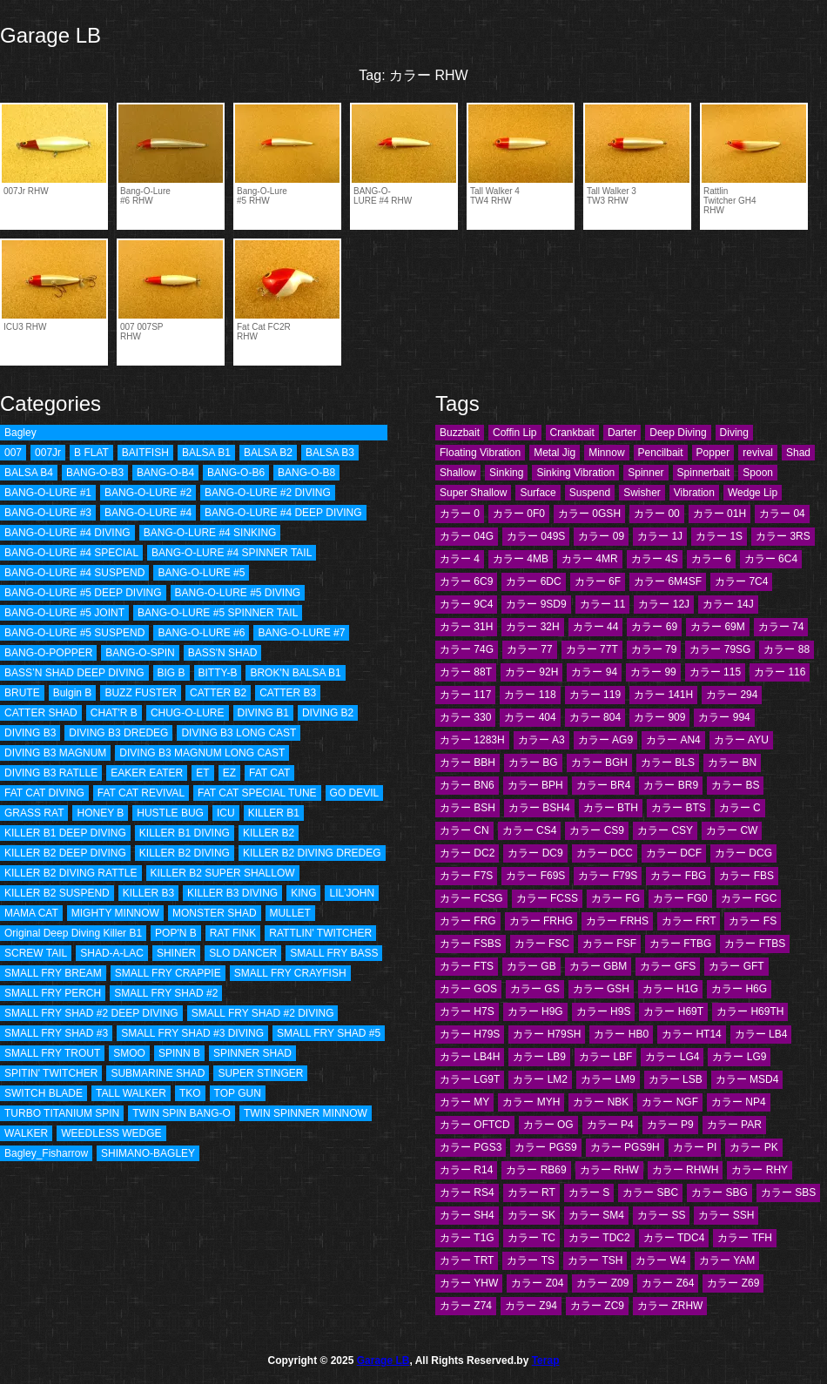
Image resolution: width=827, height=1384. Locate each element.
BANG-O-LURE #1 (47, 493)
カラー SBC (650, 1192)
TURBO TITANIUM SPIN (61, 1113)
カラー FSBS (470, 943)
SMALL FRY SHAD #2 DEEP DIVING (91, 1013)
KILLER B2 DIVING (184, 853)
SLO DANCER (243, 953)
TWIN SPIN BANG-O (181, 1113)
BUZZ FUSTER (140, 693)
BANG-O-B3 (95, 473)
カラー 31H (466, 627)
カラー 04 (782, 513)
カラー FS (753, 921)
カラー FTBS (754, 943)
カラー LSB (676, 1079)
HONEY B (100, 813)
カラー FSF (609, 943)
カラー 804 (595, 717)
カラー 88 (786, 649)
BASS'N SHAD (223, 653)
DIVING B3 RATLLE (50, 773)
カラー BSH (467, 808)
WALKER (26, 1133)
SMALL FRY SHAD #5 (328, 1033)
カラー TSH (595, 1260)
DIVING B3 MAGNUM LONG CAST (202, 753)
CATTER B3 (287, 693)
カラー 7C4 (741, 581)
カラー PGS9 (545, 1147)
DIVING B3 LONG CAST (238, 733)
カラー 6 (711, 559)
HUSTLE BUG (170, 813)
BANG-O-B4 (165, 473)
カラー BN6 (467, 785)
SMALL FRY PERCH (52, 993)
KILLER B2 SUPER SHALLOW (223, 873)
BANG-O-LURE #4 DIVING (67, 533)
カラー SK (531, 1215)
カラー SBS (788, 1192)
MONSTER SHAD (214, 913)
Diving (734, 433)
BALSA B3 (330, 453)
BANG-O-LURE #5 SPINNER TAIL (218, 613)
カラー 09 (601, 536)
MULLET (290, 913)
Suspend (589, 493)
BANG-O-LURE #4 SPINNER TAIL (231, 553)
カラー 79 (654, 649)
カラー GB (531, 966)
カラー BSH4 (539, 808)
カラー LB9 (539, 1057)
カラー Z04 (537, 1283)
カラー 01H (719, 513)
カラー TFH (744, 1238)
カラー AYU (741, 740)
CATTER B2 (218, 693)
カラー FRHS (617, 921)
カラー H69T (673, 1011)
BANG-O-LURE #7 (301, 633)
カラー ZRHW (670, 1306)
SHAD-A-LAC (112, 953)
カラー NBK (601, 1102)
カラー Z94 (531, 1306)
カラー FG (615, 898)
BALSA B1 (206, 453)
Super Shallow (473, 493)
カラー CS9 (596, 830)
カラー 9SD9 (536, 604)
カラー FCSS (547, 898)
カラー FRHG (541, 921)
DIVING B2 (327, 713)
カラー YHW (469, 1283)
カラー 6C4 (770, 559)
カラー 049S (536, 536)
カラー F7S (466, 876)
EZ (229, 773)
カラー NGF (670, 1102)
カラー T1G (467, 1238)
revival (758, 453)
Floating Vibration (480, 453)
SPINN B (179, 1053)
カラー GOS (468, 989)
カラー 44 (596, 627)
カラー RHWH (685, 1170)
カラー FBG (678, 876)
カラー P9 (670, 1125)
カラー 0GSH (589, 513)
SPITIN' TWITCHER (50, 1073)
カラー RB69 (536, 1170)
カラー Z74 (466, 1306)
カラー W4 (660, 1260)
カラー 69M (717, 627)
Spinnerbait (703, 473)
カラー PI (695, 1147)
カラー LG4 (672, 1057)
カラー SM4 (596, 1215)
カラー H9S (603, 1011)
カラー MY (464, 1102)
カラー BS (735, 785)
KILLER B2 (268, 833)
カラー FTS (467, 966)
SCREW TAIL (35, 953)
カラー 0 (460, 513)
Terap (546, 1360)
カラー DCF (674, 853)
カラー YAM (727, 1260)
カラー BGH (599, 762)
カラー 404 (529, 717)
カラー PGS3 (470, 1147)
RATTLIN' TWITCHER (320, 933)
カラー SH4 (467, 1215)
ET (202, 773)
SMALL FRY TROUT (52, 1053)
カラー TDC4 (674, 1238)
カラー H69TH (749, 1011)
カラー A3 (541, 740)
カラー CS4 (529, 830)
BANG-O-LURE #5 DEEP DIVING (83, 593)
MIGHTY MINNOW (115, 913)
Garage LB (50, 35)
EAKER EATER (147, 773)
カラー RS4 (467, 1192)
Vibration (694, 493)
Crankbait (572, 433)
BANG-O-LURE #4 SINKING (210, 533)
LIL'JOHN (351, 893)
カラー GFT (736, 966)
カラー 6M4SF (668, 581)
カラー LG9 (739, 1057)
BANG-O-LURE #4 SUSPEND (74, 573)
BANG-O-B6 (236, 473)
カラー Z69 (733, 1283)
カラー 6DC (533, 581)
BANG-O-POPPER (48, 653)
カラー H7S (467, 1011)
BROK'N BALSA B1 (295, 673)
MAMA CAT (31, 913)
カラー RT (531, 1192)
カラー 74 (781, 627)
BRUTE (22, 693)
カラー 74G (467, 649)
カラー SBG (719, 1192)
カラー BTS (678, 808)
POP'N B (176, 933)
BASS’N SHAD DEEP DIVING (74, 673)
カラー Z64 (668, 1283)
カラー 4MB (520, 559)
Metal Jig (554, 453)
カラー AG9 (605, 740)
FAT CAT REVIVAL (141, 793)
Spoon (758, 473)
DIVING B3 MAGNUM (55, 753)
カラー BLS (668, 762)
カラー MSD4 (747, 1079)
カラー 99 (653, 672)
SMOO (129, 1053)
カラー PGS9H (625, 1147)
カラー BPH (535, 785)
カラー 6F (598, 581)
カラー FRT (689, 921)
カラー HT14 (692, 1034)
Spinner (645, 473)
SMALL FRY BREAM (53, 973)
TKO (190, 1093)
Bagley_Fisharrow (46, 1153)
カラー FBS (746, 876)
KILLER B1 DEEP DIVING (65, 833)
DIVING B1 (263, 713)
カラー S (588, 1192)
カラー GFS (668, 966)
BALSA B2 (268, 453)
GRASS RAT (34, 813)
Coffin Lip (514, 433)
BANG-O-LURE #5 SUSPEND (74, 633)
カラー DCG (743, 853)
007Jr (48, 453)
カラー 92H (531, 672)
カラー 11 (603, 604)
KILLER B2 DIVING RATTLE (71, 873)
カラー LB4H (470, 1057)
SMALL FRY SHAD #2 (166, 993)
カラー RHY (759, 1170)
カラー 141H (663, 695)
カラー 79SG (719, 649)
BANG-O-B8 (306, 473)
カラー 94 (594, 672)
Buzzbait (460, 433)
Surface (537, 493)
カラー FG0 (680, 898)
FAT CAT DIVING (44, 793)
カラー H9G (535, 1011)
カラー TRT (467, 1260)
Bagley (20, 433)
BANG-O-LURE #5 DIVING (238, 593)
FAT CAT (269, 773)
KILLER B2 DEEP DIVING (65, 853)
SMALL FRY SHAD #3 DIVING (192, 1033)
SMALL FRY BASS (334, 953)
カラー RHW (609, 1170)
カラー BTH (610, 808)
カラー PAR (734, 1125)
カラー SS (661, 1215)
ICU (226, 813)
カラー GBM (598, 966)
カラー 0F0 (519, 513)
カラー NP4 (738, 1102)
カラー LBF (605, 1057)
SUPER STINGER (260, 1073)
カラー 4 (460, 559)
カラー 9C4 (466, 604)
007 (13, 453)
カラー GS (535, 989)
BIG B (171, 673)
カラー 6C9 (466, 581)
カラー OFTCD (475, 1125)
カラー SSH (726, 1215)
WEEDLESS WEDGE (111, 1133)
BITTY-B (218, 673)
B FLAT (91, 453)
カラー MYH (531, 1102)
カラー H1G (670, 989)
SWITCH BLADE (43, 1093)
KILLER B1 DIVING (184, 833)
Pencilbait (660, 453)
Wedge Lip (752, 493)
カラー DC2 (467, 853)
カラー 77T (592, 649)
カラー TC (531, 1238)
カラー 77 (530, 649)
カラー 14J (728, 604)
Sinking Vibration (575, 473)
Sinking (506, 473)
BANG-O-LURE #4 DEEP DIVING (283, 513)
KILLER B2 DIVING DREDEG (312, 853)
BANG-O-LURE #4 (148, 513)
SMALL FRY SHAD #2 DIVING (263, 1013)
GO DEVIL (355, 793)
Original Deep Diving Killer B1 (73, 933)
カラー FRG (468, 921)
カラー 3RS (783, 536)
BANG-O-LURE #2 (148, 493)
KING (303, 893)
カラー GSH (601, 989)
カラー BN (732, 762)
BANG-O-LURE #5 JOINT (64, 613)
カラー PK (753, 1147)
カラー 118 (529, 695)
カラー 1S (719, 536)
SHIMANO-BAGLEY (148, 1153)
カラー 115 (715, 672)
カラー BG (533, 762)
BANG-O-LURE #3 (47, 513)
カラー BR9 (670, 785)
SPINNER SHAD (252, 1053)
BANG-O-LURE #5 (201, 573)
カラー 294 (731, 695)
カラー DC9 (535, 853)
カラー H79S (470, 1034)
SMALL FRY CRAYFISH (290, 973)
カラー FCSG (471, 898)
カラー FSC (541, 943)
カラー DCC (604, 853)
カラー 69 (654, 627)
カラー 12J (663, 604)
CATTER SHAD (40, 713)
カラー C (740, 808)
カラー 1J (659, 536)
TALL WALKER (131, 1093)
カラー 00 (657, 513)
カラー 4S (654, 559)
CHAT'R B (114, 713)
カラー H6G (739, 989)
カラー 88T (466, 672)
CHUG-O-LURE (188, 713)
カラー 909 (659, 717)
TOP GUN (237, 1093)
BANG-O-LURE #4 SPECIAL (71, 553)
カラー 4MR (589, 559)
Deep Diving (677, 433)
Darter (622, 433)
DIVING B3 (30, 733)
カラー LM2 (540, 1079)
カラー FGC (749, 898)
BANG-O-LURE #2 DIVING (268, 493)
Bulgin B (72, 693)
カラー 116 (779, 672)
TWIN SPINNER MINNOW (305, 1113)
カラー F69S (535, 876)
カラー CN (464, 830)
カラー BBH (467, 762)
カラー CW (731, 830)
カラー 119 (595, 695)
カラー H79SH (547, 1034)
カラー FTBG (680, 943)
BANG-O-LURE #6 (201, 633)
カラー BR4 (603, 785)
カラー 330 (465, 717)
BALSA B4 (28, 473)
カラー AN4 (673, 740)
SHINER (176, 953)
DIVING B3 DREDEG (118, 733)
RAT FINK (233, 933)
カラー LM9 (608, 1079)
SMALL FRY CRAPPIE (168, 973)
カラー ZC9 (597, 1306)
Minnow (606, 453)
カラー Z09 (602, 1283)
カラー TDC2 (599, 1238)
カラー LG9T (470, 1079)
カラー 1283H (472, 740)
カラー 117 (465, 695)
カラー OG (548, 1125)
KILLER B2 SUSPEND (57, 893)
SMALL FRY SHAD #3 (56, 1033)
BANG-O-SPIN (139, 653)
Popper (713, 453)
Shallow (458, 473)
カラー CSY (665, 830)
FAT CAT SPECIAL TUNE (257, 793)
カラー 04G (467, 536)
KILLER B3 (148, 893)
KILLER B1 (273, 813)
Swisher (642, 493)
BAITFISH (145, 453)
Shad (798, 453)
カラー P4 (610, 1125)
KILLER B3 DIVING (232, 893)
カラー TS (531, 1260)
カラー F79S (607, 876)
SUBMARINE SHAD (158, 1073)
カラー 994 (724, 717)
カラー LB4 (761, 1034)
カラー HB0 (621, 1034)
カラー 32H (532, 627)
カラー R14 (466, 1170)
